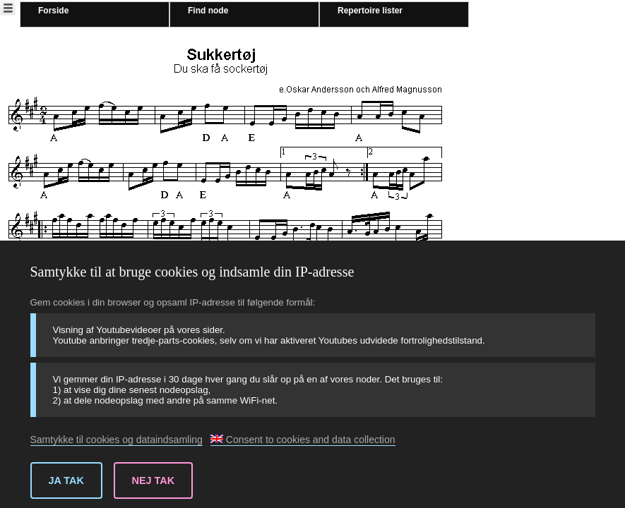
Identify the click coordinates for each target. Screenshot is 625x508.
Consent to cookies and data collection (302, 439)
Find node (208, 11)
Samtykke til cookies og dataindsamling (116, 439)
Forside (53, 11)
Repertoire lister (370, 11)
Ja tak (66, 480)
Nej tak (153, 480)
